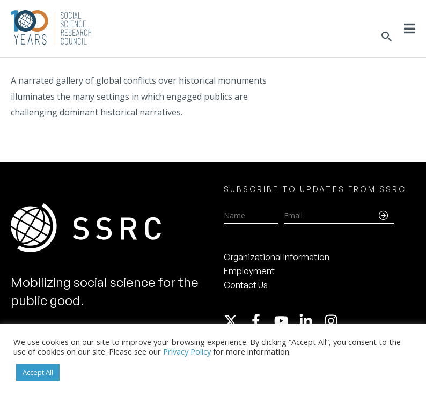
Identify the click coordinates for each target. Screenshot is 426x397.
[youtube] (286, 321)
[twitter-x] (235, 321)
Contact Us (246, 285)
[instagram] (333, 321)
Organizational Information (276, 257)
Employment (249, 271)
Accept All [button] (38, 372)
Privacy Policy (187, 351)
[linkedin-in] (310, 321)
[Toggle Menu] (409, 28)
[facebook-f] (261, 321)
